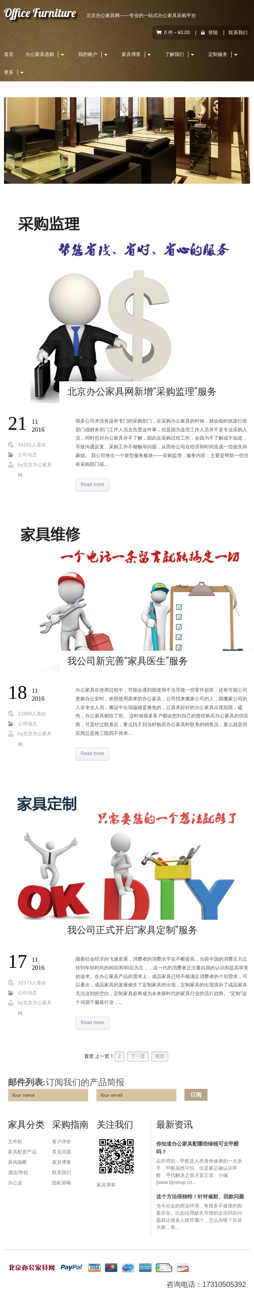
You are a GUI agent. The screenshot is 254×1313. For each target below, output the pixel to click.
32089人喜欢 (32, 714)
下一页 (138, 1056)
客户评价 (61, 1141)
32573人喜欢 (32, 983)
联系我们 (238, 32)
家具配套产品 (22, 1152)
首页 (9, 54)
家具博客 (137, 54)
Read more (92, 484)
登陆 (213, 32)
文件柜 (15, 1141)
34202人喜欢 (32, 445)
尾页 (160, 1056)
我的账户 (94, 54)
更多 (15, 72)
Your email (111, 1095)
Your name (23, 1095)
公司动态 (27, 455)
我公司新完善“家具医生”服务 (127, 661)
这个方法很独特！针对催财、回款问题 (200, 1197)
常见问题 (61, 1152)
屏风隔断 (17, 1162)
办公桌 (15, 1183)
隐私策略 (61, 1183)
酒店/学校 (18, 1172)
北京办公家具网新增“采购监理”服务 (142, 392)
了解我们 (180, 54)
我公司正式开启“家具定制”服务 (132, 930)
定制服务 (224, 54)
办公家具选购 (45, 54)
